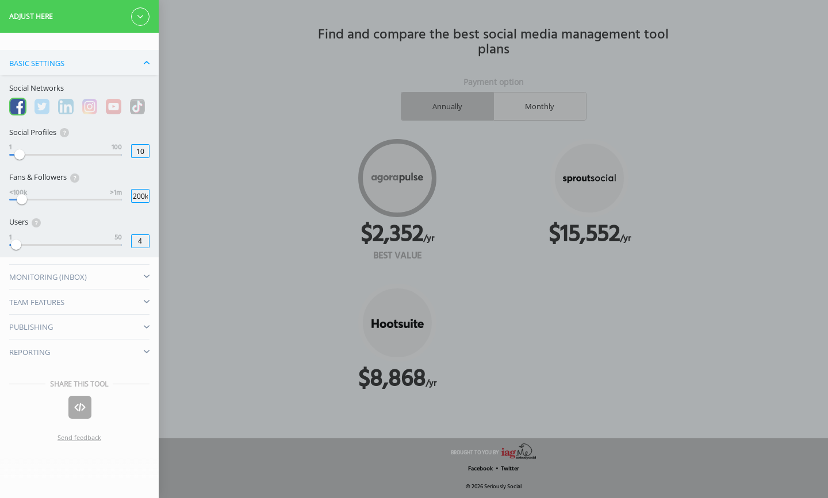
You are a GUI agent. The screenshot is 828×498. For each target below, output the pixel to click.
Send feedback (79, 437)
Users (25, 222)
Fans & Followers (44, 177)
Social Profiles (39, 132)
